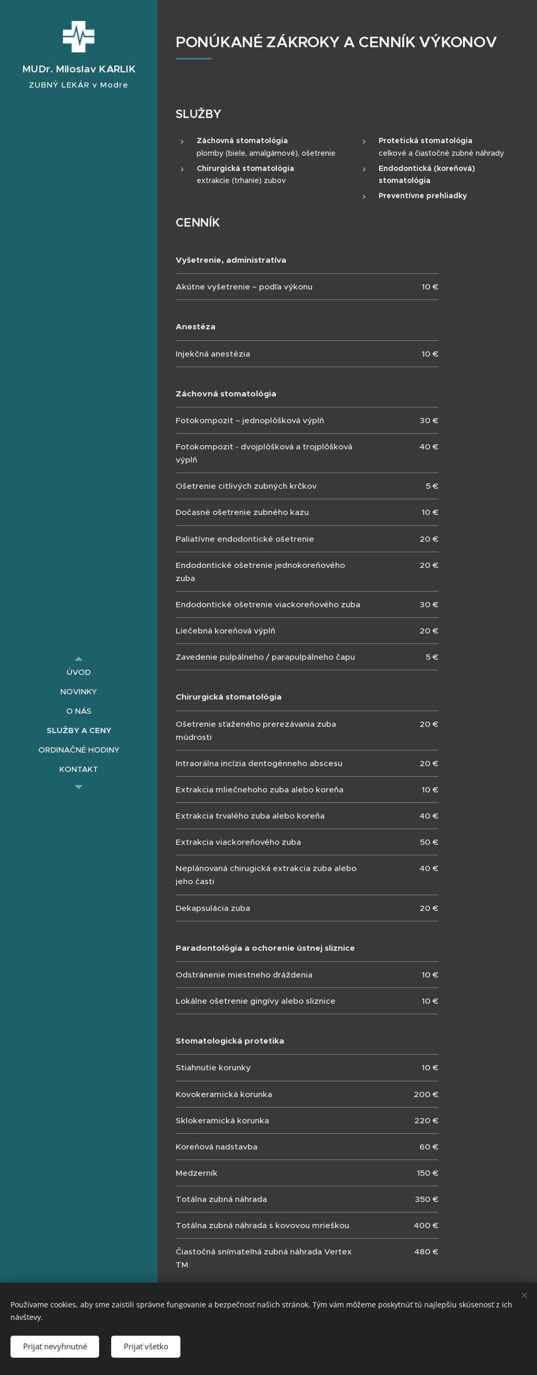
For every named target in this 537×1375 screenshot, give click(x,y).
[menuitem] (78, 672)
